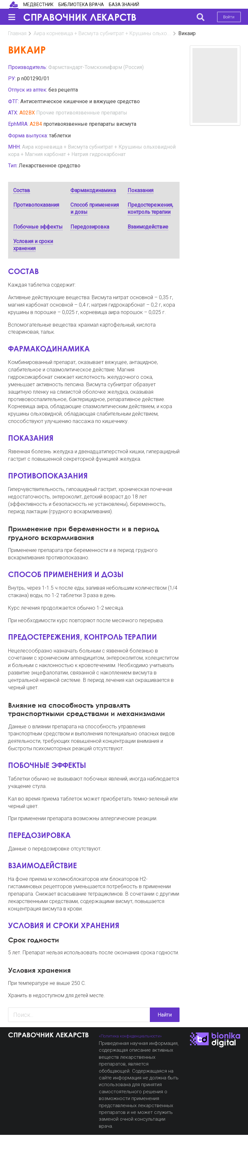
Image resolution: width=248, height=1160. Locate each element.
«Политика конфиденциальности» (130, 1036)
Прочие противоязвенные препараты (81, 113)
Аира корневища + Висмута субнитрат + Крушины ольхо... (102, 33)
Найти (165, 1015)
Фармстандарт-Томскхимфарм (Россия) (96, 67)
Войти (228, 17)
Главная (17, 33)
